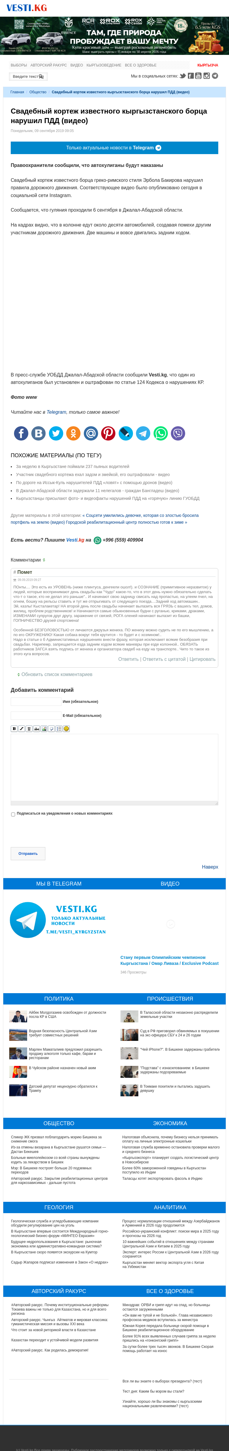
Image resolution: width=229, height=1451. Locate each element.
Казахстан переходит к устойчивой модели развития (54, 1340)
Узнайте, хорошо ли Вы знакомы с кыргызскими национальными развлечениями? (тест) (162, 1403)
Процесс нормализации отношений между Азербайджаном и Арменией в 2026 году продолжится (172, 1223)
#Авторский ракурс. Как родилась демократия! (50, 1350)
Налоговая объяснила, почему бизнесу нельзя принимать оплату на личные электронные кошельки (171, 1139)
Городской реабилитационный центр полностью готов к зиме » (126, 522)
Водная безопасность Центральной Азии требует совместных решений (63, 1033)
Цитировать (203, 659)
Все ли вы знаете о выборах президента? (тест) (162, 1381)
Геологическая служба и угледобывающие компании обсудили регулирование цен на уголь (55, 1223)
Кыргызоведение (103, 65)
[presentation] (56, 832)
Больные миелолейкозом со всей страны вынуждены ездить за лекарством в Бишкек (55, 1160)
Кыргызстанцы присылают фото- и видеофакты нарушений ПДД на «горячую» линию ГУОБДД (107, 498)
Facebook (191, 75)
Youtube (199, 75)
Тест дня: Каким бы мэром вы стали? (153, 1391)
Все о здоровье (141, 65)
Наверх (210, 866)
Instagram (207, 75)
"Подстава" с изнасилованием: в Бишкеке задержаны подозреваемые (174, 1070)
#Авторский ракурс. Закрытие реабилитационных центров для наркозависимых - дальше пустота (59, 1180)
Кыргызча (207, 65)
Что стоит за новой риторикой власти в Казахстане (53, 1330)
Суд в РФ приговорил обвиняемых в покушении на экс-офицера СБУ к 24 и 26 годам (179, 1033)
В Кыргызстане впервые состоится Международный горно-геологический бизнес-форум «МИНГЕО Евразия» (60, 1233)
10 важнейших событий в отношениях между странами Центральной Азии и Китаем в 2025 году (168, 1244)
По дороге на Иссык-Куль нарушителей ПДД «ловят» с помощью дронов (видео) (94, 482)
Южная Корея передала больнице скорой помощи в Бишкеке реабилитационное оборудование (166, 1328)
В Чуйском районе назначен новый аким (62, 1068)
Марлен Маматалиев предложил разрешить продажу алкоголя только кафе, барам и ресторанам (65, 1053)
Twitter (182, 75)
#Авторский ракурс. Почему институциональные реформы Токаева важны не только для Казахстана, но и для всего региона (60, 1309)
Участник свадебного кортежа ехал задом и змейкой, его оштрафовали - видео (93, 474)
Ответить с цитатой (164, 659)
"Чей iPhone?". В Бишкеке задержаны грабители (180, 1049)
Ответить (128, 659)
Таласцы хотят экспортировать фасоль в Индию (163, 1178)
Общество (38, 92)
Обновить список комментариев (56, 674)
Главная (17, 92)
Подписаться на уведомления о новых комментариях (64, 813)
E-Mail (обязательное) (82, 716)
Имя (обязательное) (80, 702)
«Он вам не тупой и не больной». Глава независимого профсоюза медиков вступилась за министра (167, 1317)
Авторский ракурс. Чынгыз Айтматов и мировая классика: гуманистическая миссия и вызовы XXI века (59, 1322)
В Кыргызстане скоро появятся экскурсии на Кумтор (54, 1252)
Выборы (19, 65)
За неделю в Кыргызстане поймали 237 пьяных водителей (72, 466)
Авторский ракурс (48, 65)
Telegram (216, 75)
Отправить (28, 854)
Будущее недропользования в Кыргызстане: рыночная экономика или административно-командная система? (56, 1244)
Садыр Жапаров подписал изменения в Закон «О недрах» (60, 1262)
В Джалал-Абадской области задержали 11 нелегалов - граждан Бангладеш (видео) (97, 490)
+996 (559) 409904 (123, 539)
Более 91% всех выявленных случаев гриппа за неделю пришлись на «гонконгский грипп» (169, 1338)
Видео (76, 65)
